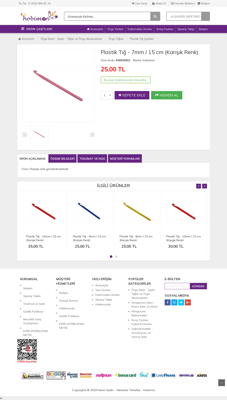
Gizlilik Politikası (33, 299)
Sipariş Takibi (32, 290)
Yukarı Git (221, 382)
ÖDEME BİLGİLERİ (62, 158)
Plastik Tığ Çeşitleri (142, 39)
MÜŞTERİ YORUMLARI (125, 158)
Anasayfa (95, 29)
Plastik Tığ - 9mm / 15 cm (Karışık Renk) (89, 238)
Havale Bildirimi (183, 3)
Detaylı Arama (68, 294)
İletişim (204, 3)
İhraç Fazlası (164, 29)
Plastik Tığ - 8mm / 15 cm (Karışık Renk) (136, 238)
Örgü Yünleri (115, 29)
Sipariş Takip (186, 29)
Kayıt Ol (159, 3)
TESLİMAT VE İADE (92, 158)
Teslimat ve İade (34, 295)
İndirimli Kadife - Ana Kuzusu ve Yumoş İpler (142, 333)
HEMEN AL (166, 95)
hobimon (149, 60)
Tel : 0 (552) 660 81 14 (35, 3)
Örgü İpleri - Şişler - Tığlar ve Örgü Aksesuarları (71, 39)
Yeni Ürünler (103, 290)
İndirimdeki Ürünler (140, 29)
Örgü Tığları (116, 39)
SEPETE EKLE (132, 95)
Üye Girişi (139, 3)
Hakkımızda (67, 299)
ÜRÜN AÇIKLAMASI (32, 158)
